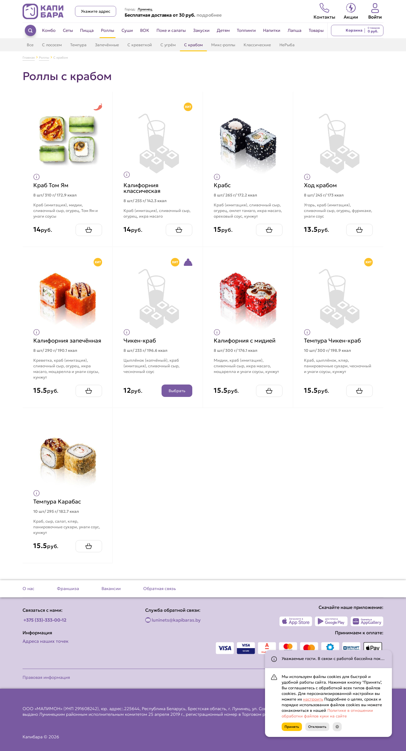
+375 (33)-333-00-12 (45, 620)
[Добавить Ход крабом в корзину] (358, 229)
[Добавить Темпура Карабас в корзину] (88, 551)
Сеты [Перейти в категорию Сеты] (68, 30)
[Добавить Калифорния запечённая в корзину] (88, 396)
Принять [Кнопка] (291, 727)
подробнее (209, 15)
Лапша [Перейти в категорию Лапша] (294, 30)
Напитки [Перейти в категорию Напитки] (271, 30)
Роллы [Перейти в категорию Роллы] (107, 30)
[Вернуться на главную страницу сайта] (43, 11)
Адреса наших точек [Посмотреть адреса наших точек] (46, 641)
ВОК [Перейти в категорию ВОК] (144, 30)
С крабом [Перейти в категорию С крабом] (193, 44)
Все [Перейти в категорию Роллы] (30, 44)
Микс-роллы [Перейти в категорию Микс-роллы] (223, 44)
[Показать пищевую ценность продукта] (37, 176)
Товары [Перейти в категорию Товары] (316, 30)
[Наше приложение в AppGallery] (366, 621)
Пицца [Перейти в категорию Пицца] (87, 30)
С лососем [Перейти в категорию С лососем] (52, 44)
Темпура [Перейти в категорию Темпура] (78, 44)
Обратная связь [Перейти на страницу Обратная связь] (159, 588)
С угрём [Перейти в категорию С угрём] (168, 44)
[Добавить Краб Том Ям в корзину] (88, 229)
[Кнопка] (337, 726)
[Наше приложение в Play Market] (331, 621)
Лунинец (145, 9)
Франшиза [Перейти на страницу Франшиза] (68, 588)
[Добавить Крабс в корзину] (268, 229)
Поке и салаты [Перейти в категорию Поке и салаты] (171, 30)
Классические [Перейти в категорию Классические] (257, 44)
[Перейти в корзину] (357, 30)
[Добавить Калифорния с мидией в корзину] (268, 396)
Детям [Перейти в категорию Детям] (223, 30)
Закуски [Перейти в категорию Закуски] (201, 30)
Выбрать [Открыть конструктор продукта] (176, 395)
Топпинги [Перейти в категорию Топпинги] (246, 30)
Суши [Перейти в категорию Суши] (127, 30)
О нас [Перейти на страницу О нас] (28, 588)
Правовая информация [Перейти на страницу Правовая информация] (46, 677)
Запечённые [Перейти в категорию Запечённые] (107, 44)
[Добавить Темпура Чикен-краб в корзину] (358, 396)
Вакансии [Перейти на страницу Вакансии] (111, 588)
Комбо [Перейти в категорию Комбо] (49, 30)
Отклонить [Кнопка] (317, 727)
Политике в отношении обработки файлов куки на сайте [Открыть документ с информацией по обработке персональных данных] (327, 713)
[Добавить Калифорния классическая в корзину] (178, 229)
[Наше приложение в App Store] (295, 621)
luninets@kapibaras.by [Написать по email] (176, 620)
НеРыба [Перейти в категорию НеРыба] (287, 44)
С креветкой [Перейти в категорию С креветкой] (139, 44)
